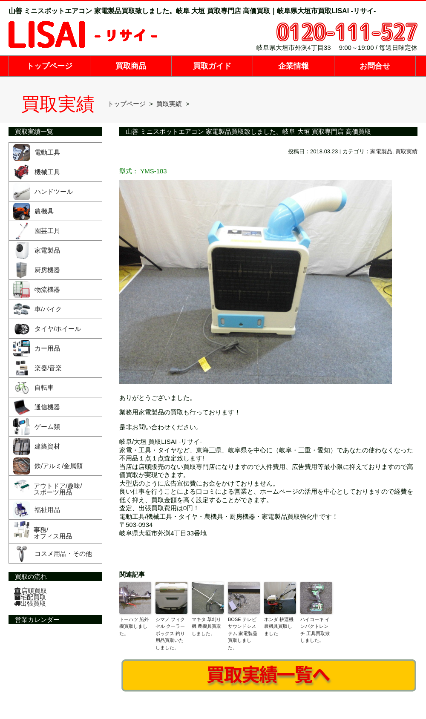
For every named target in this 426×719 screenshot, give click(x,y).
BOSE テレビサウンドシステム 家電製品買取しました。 (242, 633)
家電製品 (381, 151)
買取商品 (130, 66)
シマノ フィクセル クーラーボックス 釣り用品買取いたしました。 (170, 633)
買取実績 (406, 151)
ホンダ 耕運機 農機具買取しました (279, 626)
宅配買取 (30, 597)
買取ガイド (212, 66)
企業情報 (293, 66)
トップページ (49, 66)
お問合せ (375, 66)
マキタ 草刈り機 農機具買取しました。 (206, 626)
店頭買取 (30, 590)
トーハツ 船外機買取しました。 (134, 626)
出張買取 (30, 603)
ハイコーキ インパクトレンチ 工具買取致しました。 (315, 630)
